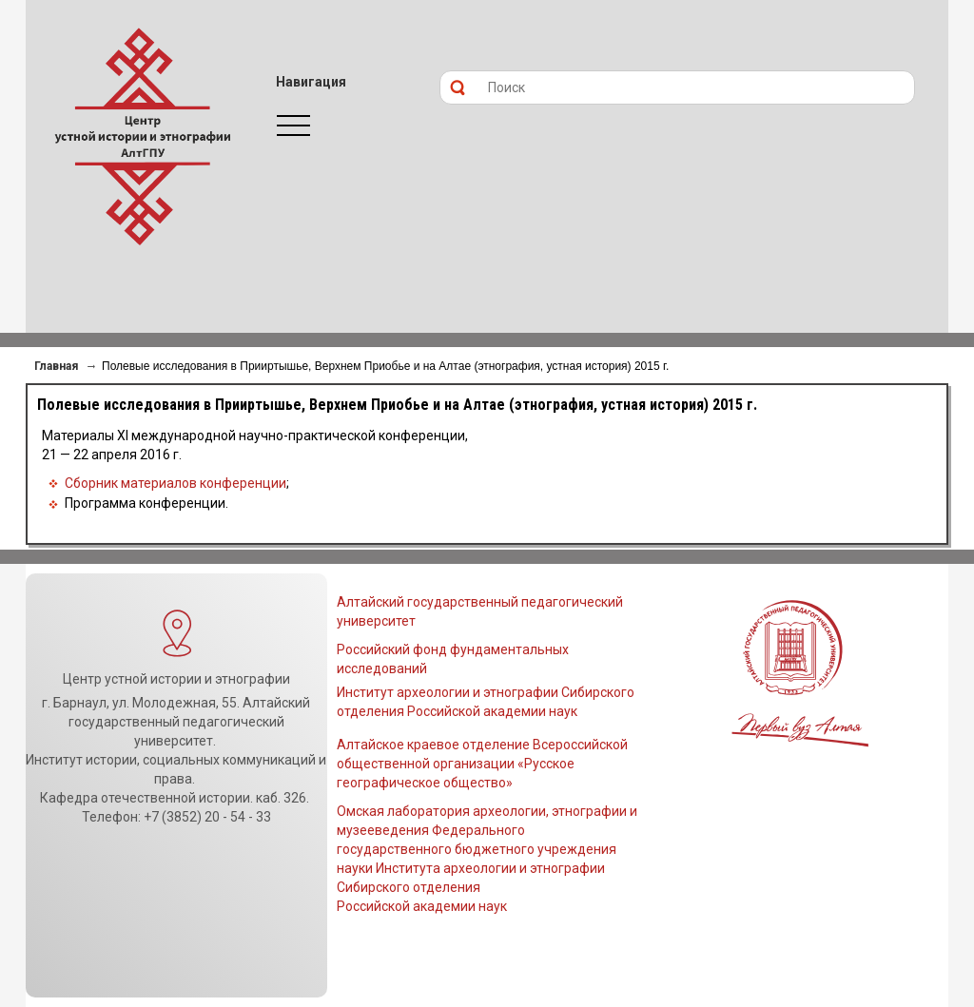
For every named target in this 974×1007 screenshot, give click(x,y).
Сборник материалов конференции (175, 483)
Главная (56, 366)
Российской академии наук (422, 906)
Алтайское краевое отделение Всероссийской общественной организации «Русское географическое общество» (482, 763)
